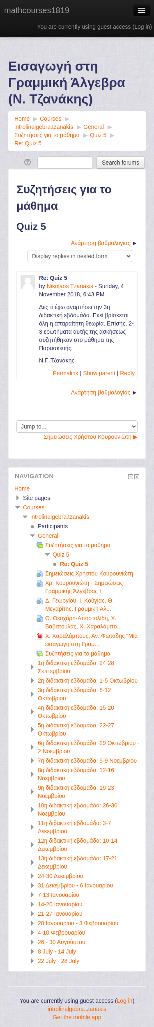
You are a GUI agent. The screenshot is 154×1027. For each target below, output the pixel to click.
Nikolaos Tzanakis (70, 286)
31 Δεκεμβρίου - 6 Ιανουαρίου (75, 885)
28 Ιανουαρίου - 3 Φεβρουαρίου (78, 923)
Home (22, 488)
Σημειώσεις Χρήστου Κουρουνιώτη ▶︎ (91, 436)
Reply (127, 373)
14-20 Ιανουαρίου (60, 904)
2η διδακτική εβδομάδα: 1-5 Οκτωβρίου (88, 680)
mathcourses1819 (36, 10)
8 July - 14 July (57, 951)
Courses (33, 507)
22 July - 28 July (58, 961)
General (48, 535)
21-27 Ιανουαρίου (60, 913)
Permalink (65, 373)
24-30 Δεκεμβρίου (60, 876)
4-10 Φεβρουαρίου (61, 932)
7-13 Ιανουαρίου (58, 895)
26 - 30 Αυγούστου (61, 942)
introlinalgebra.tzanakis (59, 517)
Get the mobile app (77, 1017)
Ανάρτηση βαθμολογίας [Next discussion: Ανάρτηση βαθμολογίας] (101, 243)
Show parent (99, 373)
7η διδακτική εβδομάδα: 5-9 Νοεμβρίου (87, 760)
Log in (142, 26)
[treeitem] (77, 488)
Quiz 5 (61, 554)
